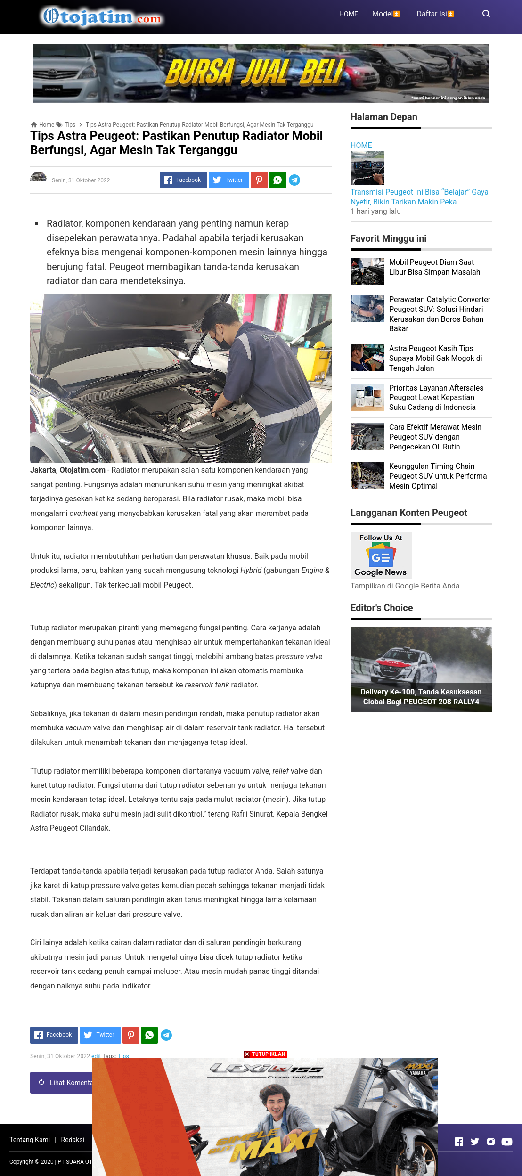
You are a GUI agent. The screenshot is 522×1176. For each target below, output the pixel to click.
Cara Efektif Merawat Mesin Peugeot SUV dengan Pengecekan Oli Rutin (435, 437)
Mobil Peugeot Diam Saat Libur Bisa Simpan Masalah (434, 267)
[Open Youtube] (507, 1141)
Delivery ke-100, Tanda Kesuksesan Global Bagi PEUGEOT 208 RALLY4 (421, 696)
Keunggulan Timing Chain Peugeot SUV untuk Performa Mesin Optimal (438, 476)
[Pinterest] (259, 180)
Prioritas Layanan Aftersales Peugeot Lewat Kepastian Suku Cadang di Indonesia (436, 398)
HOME (348, 14)
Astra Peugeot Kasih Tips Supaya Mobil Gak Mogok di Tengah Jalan (435, 358)
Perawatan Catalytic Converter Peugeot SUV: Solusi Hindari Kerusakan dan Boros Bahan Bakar (439, 314)
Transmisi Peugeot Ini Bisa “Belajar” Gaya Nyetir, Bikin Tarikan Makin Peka (420, 197)
